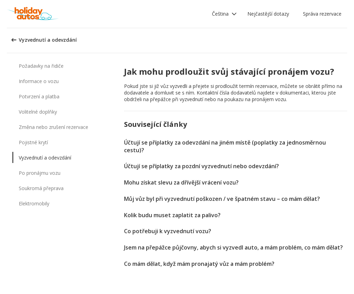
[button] (224, 14)
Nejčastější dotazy (268, 13)
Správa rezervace (322, 13)
